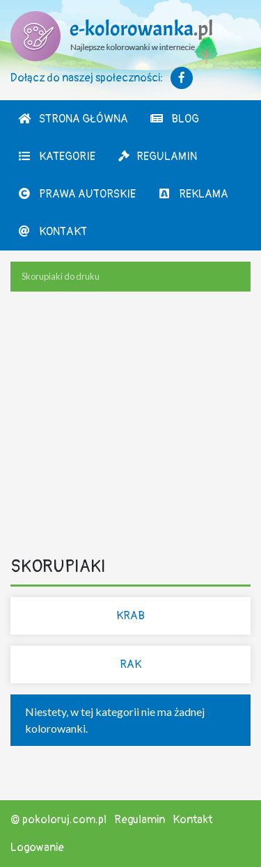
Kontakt (52, 232)
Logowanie (37, 847)
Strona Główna (72, 119)
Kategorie (56, 157)
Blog (174, 119)
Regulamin (157, 157)
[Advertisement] (130, 426)
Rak (130, 664)
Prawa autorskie (76, 194)
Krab (130, 616)
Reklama (192, 194)
